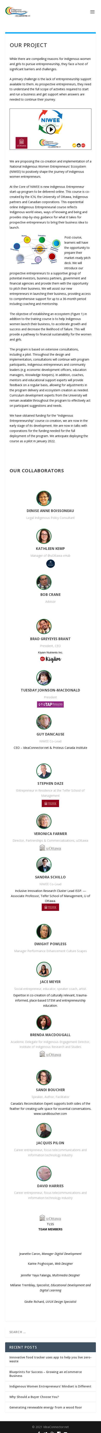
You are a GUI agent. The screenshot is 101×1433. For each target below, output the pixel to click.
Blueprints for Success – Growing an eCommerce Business (45, 1374)
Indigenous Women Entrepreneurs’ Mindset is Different (50, 1386)
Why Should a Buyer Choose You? (34, 1397)
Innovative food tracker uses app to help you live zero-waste (50, 1359)
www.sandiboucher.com (50, 1114)
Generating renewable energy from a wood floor (45, 1407)
